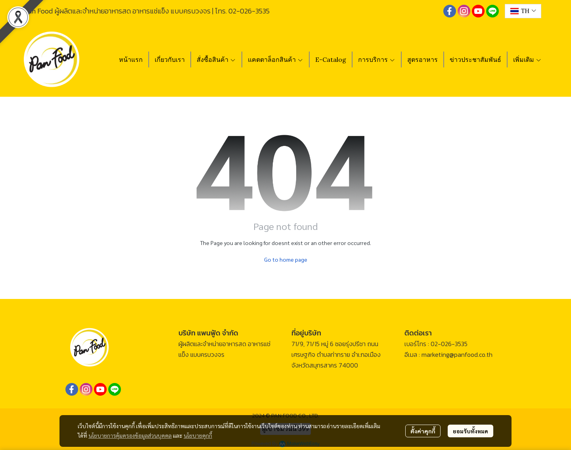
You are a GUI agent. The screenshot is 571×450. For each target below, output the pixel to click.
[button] (523, 11)
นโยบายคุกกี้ (198, 435)
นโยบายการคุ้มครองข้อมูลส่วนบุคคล (130, 435)
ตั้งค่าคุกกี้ (422, 431)
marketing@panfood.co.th (457, 354)
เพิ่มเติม (527, 59)
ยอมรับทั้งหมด (470, 431)
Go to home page (285, 259)
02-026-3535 (249, 11)
